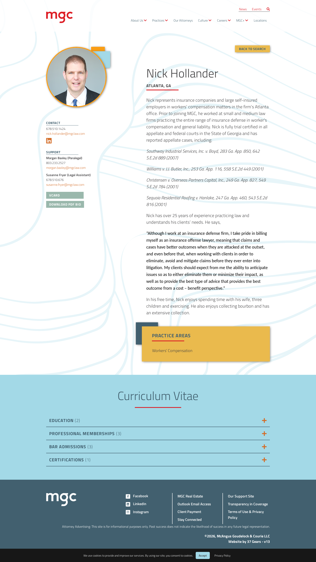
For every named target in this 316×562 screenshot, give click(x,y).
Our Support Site (241, 495)
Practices (158, 20)
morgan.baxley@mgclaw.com (66, 167)
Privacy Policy (222, 555)
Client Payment (189, 511)
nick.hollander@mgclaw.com (65, 133)
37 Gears (254, 541)
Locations (260, 20)
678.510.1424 (55, 128)
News (243, 9)
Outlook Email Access (194, 503)
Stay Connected (190, 519)
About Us (137, 20)
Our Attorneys (183, 20)
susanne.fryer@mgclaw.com (65, 184)
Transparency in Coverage (248, 503)
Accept (203, 555)
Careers (222, 20)
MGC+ (240, 20)
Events (256, 9)
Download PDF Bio (65, 204)
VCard (54, 195)
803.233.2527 (55, 163)
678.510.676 (55, 180)
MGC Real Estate (190, 495)
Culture (203, 20)
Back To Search (252, 48)
